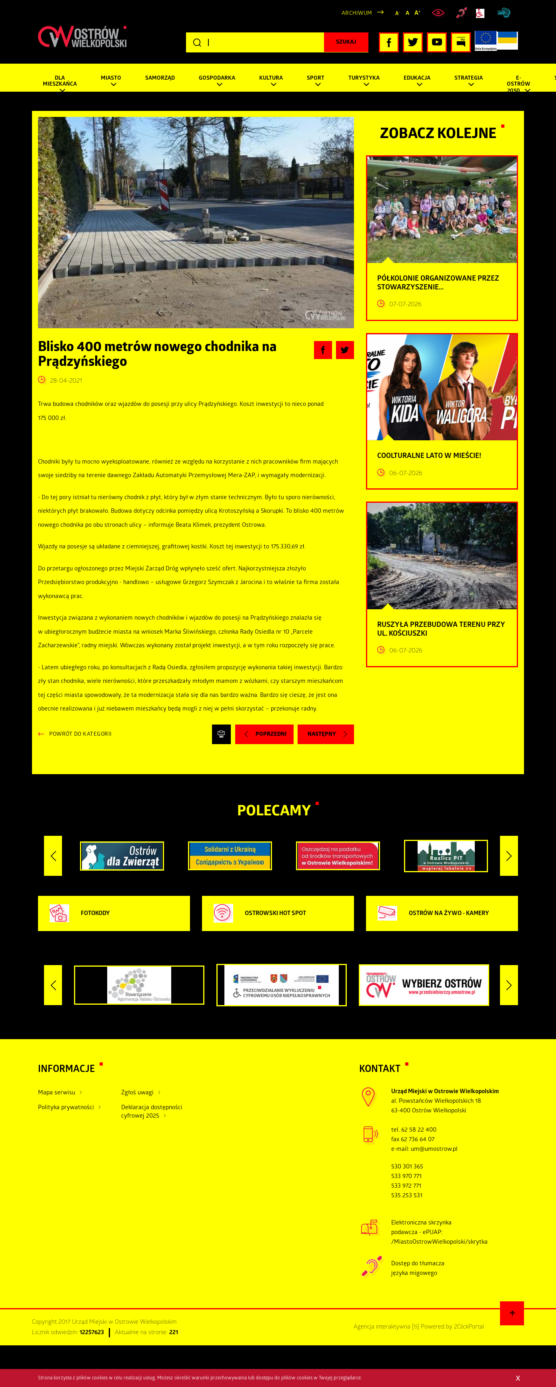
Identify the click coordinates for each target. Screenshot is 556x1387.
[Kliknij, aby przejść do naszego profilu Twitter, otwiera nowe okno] (413, 42)
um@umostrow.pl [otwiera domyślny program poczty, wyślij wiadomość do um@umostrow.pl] (434, 1149)
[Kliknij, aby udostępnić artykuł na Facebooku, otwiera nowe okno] (323, 350)
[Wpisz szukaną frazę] (277, 42)
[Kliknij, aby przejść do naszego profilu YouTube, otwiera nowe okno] (437, 42)
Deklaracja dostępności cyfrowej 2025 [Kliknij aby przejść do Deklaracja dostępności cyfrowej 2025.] (151, 1112)
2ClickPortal (469, 1327)
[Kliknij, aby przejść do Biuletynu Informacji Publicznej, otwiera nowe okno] (461, 42)
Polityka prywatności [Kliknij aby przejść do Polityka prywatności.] (66, 1108)
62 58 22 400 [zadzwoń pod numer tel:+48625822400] (418, 1130)
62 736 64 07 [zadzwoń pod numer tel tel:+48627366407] (417, 1140)
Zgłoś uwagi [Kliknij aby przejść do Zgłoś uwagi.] (137, 1093)
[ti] (415, 1327)
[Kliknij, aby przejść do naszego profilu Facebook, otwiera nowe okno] (389, 42)
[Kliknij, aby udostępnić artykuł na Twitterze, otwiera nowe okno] (345, 350)
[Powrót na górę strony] (512, 1313)
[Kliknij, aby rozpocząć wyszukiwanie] (346, 42)
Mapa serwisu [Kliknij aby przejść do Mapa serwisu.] (56, 1093)
